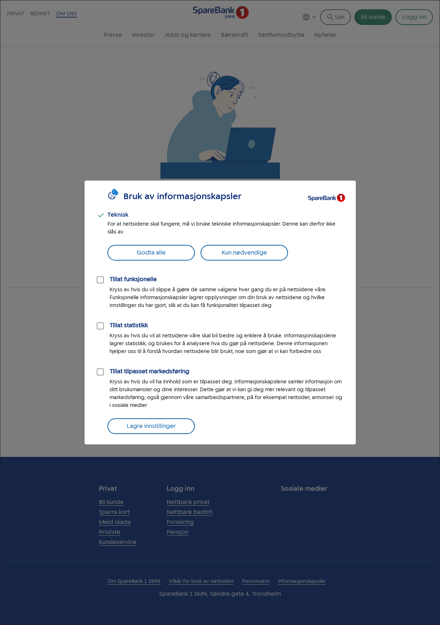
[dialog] (220, 312)
